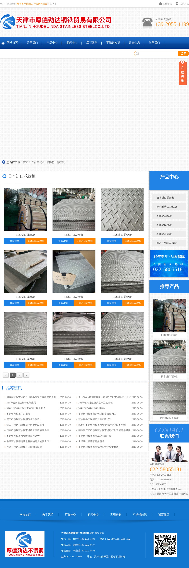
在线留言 (167, 3)
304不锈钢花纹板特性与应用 (21, 402)
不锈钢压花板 (163, 233)
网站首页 (12, 42)
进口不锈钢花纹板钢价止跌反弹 (23, 419)
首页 (26, 162)
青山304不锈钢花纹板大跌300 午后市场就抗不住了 (104, 397)
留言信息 (134, 42)
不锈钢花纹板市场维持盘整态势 (23, 435)
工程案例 (91, 42)
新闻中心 (72, 42)
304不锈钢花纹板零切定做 (92, 408)
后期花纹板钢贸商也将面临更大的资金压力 (28, 441)
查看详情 (14, 241)
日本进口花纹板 (55, 162)
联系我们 (154, 42)
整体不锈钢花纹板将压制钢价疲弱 (24, 446)
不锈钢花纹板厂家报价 (18, 413)
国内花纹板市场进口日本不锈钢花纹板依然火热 (31, 397)
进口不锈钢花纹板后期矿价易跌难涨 (25, 424)
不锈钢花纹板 (163, 215)
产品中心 (52, 42)
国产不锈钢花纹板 (166, 243)
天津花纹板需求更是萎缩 (91, 441)
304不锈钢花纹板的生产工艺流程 (95, 402)
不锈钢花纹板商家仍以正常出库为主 (97, 413)
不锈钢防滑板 (163, 224)
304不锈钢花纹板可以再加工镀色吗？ (25, 408)
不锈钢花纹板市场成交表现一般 (94, 435)
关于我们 (32, 42)
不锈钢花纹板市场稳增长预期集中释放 (98, 446)
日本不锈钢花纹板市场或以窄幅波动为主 (27, 430)
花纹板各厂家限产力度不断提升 (94, 419)
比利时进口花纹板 (166, 206)
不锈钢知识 (113, 42)
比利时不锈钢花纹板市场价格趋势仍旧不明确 (102, 424)
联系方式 (184, 3)
